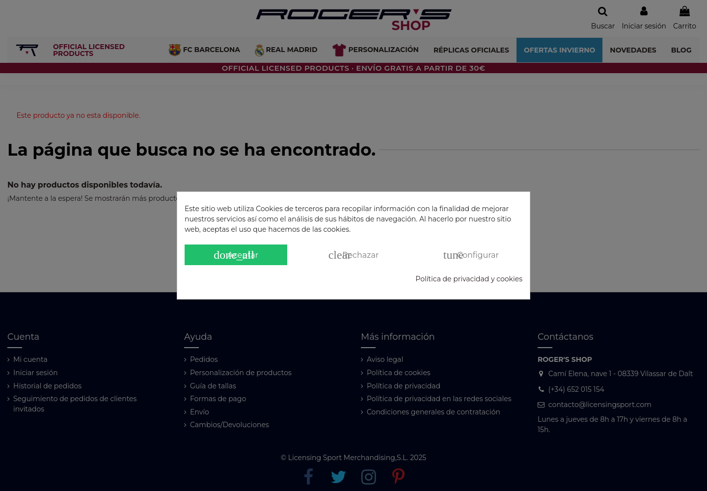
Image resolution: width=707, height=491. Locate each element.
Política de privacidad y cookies (468, 278)
